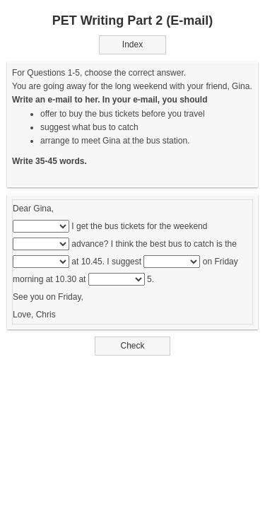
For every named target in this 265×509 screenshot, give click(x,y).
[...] (41, 226)
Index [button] (132, 44)
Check (132, 346)
